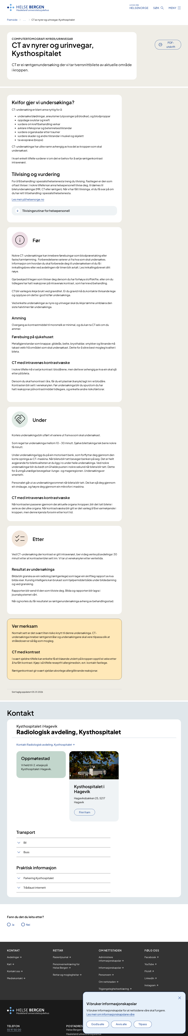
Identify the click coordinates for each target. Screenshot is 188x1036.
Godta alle (97, 1024)
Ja (13, 924)
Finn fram (84, 812)
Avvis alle (121, 1024)
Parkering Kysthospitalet (39, 878)
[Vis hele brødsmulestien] (24, 19)
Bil (25, 842)
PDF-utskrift (170, 36)
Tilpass (143, 1024)
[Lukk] (179, 997)
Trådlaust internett (35, 887)
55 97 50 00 (14, 1029)
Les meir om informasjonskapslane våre (111, 1014)
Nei (28, 924)
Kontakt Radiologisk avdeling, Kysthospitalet (44, 744)
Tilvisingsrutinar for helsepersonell (46, 210)
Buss (26, 852)
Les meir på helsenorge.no (28, 199)
